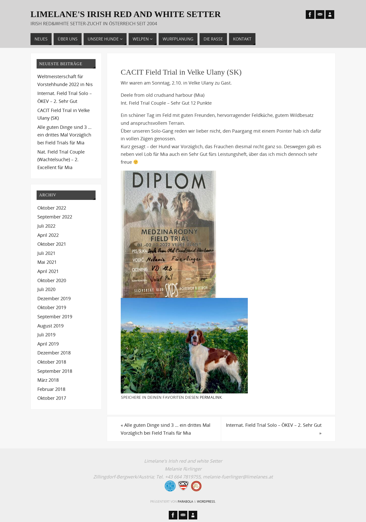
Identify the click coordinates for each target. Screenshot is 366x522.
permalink (211, 397)
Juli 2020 (46, 289)
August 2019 (50, 326)
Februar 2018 (51, 389)
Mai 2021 (47, 262)
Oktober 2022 (51, 208)
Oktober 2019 (51, 307)
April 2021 (48, 271)
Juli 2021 (46, 253)
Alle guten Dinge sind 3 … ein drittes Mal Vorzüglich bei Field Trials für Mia (165, 429)
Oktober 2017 (51, 398)
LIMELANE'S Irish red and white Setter (125, 14)
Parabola (185, 501)
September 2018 (54, 371)
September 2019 (54, 316)
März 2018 (48, 380)
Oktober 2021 (51, 244)
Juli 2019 (46, 335)
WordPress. (206, 501)
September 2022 (54, 217)
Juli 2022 (46, 226)
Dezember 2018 (54, 353)
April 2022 (48, 235)
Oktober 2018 (51, 362)
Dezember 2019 (54, 298)
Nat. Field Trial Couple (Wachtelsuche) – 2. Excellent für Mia (61, 159)
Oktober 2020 (51, 280)
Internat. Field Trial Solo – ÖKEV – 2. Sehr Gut (274, 429)
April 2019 (48, 344)
